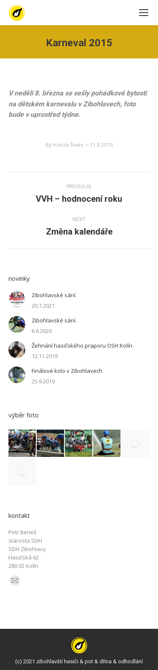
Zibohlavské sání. (54, 295)
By (64, 145)
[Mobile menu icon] (144, 12)
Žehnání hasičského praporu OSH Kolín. (83, 345)
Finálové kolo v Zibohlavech (67, 371)
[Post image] (16, 299)
